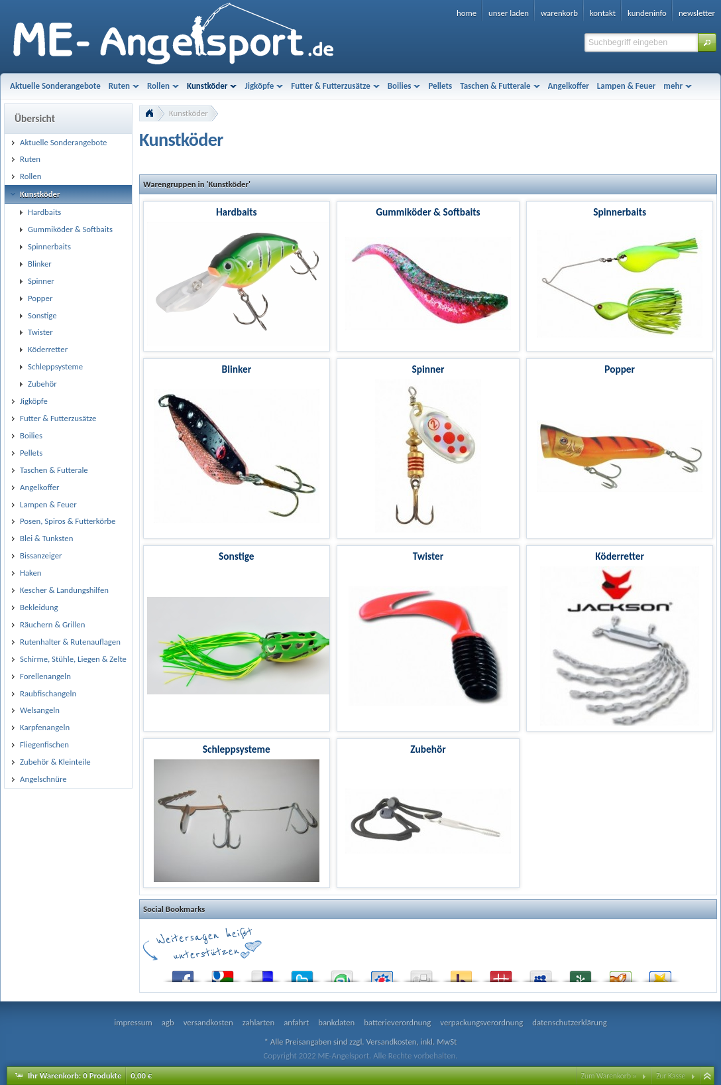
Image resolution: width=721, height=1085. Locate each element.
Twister (428, 556)
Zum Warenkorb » (609, 1075)
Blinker (237, 369)
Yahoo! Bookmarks (461, 973)
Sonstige (236, 556)
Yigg (620, 973)
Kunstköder (188, 113)
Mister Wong (501, 973)
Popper (619, 369)
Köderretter (619, 556)
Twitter (302, 973)
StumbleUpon (342, 973)
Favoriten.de (660, 973)
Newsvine (580, 973)
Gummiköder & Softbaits (428, 212)
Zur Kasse (670, 1075)
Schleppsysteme (236, 749)
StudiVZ (382, 973)
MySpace (541, 973)
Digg (421, 973)
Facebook (183, 973)
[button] (707, 42)
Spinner (428, 369)
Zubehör (428, 749)
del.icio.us (262, 973)
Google (223, 973)
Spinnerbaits (619, 212)
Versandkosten (391, 1042)
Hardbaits (236, 212)
